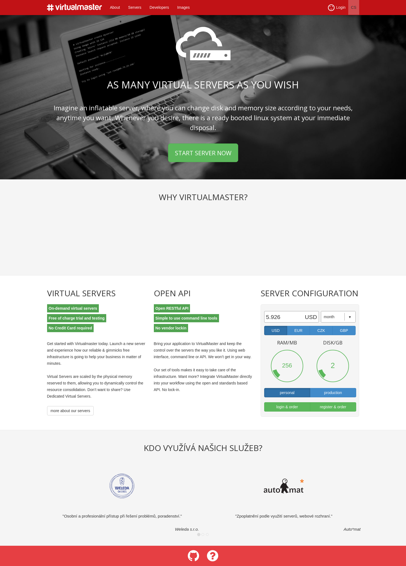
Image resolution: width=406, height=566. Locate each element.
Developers (159, 7)
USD (276, 330)
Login (336, 7)
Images (183, 7)
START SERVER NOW (203, 153)
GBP (344, 330)
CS (353, 7)
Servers (134, 7)
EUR (298, 330)
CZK (321, 330)
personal (287, 392)
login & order (287, 407)
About (115, 7)
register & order (333, 407)
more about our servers (70, 411)
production (333, 392)
